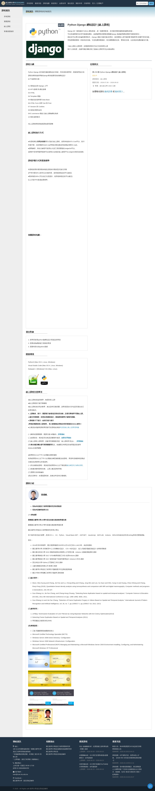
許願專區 (87, 3)
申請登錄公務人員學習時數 (69, 427)
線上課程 (7, 26)
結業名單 (62, 3)
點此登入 (119, 91)
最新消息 (38, 3)
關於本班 (79, 3)
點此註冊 (108, 91)
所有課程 (30, 3)
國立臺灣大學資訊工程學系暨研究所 (58, 746)
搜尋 (151, 3)
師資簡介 (54, 3)
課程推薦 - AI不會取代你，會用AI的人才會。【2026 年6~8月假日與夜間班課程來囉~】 (126, 757)
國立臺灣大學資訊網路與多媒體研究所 (59, 749)
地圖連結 (35, 759)
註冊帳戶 (100, 3)
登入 (93, 3)
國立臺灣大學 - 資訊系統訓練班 (23, 781)
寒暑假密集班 (9, 31)
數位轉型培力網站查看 (75, 465)
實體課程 (7, 21)
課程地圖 (46, 3)
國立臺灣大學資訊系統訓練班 (56, 754)
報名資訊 (71, 3)
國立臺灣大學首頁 (52, 751)
